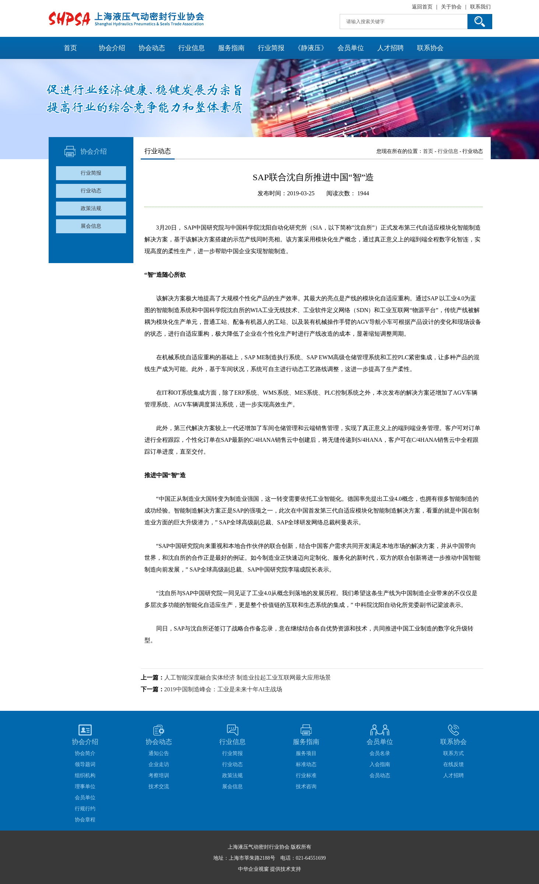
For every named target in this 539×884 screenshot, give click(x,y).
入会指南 (380, 764)
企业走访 (158, 764)
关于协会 (451, 7)
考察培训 (158, 775)
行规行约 (85, 808)
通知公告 (158, 753)
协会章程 (85, 819)
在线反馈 (453, 764)
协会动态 (152, 48)
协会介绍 (112, 48)
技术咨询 (306, 786)
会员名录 (380, 753)
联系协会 (430, 48)
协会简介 (85, 753)
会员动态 (380, 775)
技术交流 (158, 786)
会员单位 (350, 48)
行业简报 (271, 48)
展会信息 (91, 226)
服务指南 (231, 48)
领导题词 (85, 764)
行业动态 (91, 190)
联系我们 (480, 7)
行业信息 (191, 48)
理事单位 (85, 786)
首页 (70, 48)
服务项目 (306, 753)
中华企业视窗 (253, 869)
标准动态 (306, 764)
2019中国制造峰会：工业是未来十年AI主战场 (223, 689)
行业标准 (306, 775)
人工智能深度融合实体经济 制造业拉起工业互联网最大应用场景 (247, 677)
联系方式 (453, 753)
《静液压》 (311, 48)
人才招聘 (390, 48)
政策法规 (91, 208)
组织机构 (85, 775)
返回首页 (422, 7)
